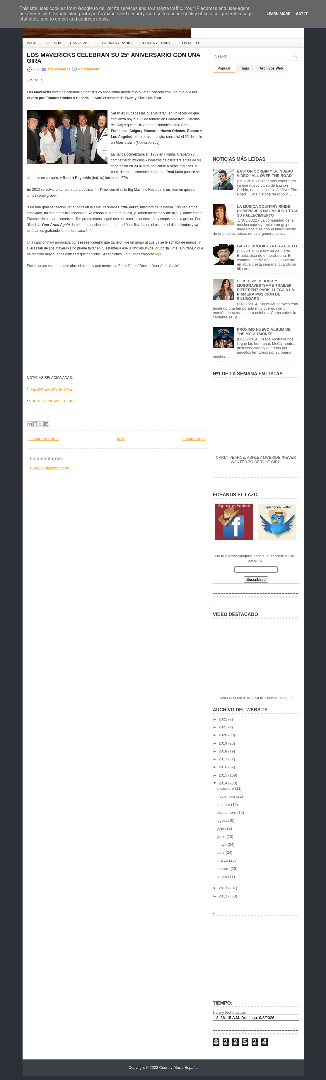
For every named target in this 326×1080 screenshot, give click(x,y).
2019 (223, 743)
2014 (223, 783)
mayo (222, 844)
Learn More (278, 13)
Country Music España (178, 1067)
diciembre (226, 788)
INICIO (32, 43)
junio (221, 836)
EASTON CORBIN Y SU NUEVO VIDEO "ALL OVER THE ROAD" (265, 173)
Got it (302, 13)
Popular (224, 68)
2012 (223, 896)
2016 (223, 767)
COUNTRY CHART (155, 43)
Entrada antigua (193, 439)
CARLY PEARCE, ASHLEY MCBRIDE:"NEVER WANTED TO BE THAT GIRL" (256, 459)
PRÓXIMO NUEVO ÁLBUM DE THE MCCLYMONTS (264, 331)
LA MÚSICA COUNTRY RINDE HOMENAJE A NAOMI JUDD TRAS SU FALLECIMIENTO (268, 210)
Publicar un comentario (49, 468)
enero (222, 876)
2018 (223, 751)
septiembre (227, 812)
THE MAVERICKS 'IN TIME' (51, 389)
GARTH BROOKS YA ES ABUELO (267, 246)
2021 (223, 727)
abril (221, 852)
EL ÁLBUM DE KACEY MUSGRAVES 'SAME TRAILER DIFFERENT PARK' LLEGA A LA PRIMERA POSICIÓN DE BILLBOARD (265, 290)
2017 (223, 759)
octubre (224, 804)
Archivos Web (271, 68)
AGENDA (53, 43)
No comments (89, 69)
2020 (223, 735)
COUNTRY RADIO (117, 43)
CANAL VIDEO (81, 43)
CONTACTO (189, 43)
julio (221, 828)
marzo (223, 860)
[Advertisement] (95, 412)
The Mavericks (58, 69)
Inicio (121, 439)
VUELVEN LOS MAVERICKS (52, 401)
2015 (223, 775)
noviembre (226, 796)
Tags (245, 68)
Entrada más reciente (44, 439)
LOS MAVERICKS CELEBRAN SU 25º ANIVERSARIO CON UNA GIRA (113, 58)
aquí (158, 254)
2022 (223, 719)
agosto (223, 820)
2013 (223, 888)
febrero (224, 868)
